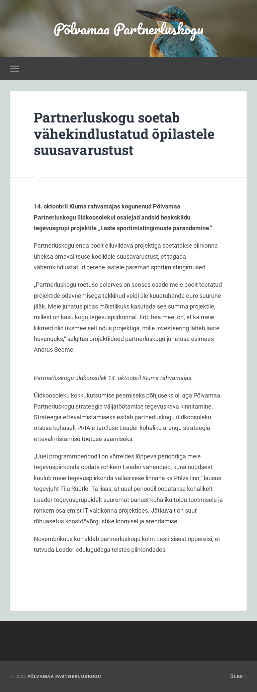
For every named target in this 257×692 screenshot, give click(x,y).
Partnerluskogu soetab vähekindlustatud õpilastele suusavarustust (124, 133)
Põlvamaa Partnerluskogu (128, 28)
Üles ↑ (238, 676)
